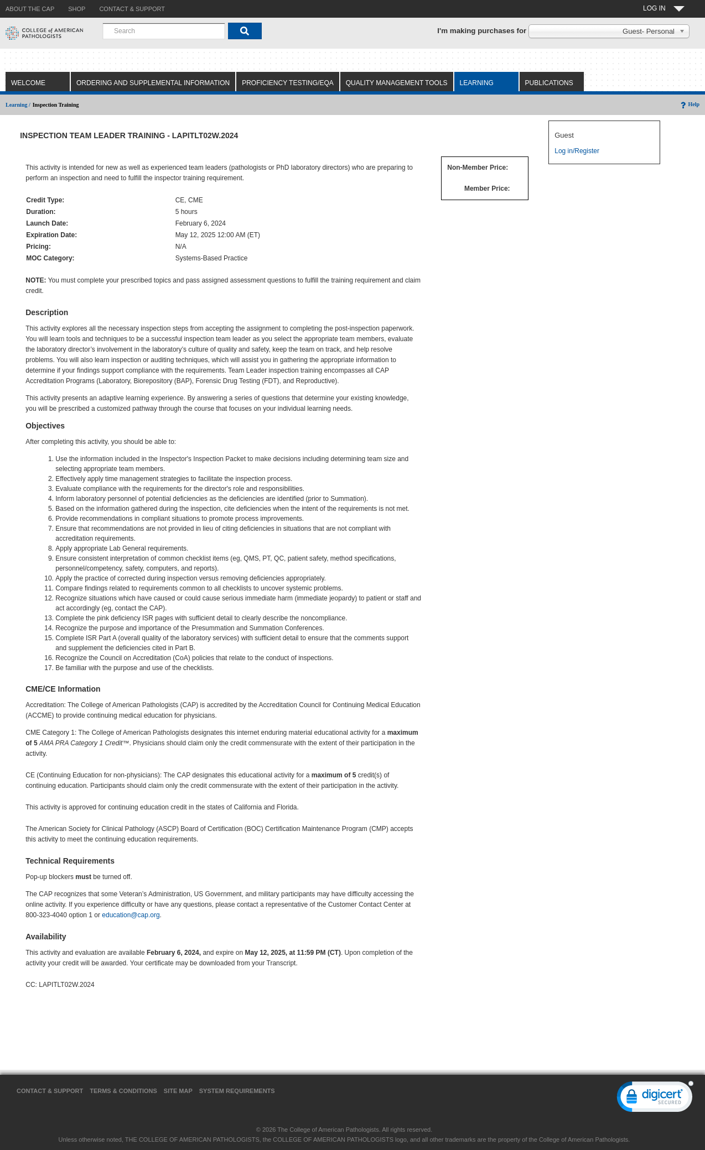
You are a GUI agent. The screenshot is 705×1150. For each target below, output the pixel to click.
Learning (477, 83)
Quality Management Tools (397, 83)
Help (689, 104)
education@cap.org (130, 915)
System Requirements (237, 1091)
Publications (549, 83)
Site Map (178, 1091)
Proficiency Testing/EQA (288, 83)
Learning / (18, 105)
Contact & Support (50, 1091)
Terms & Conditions (123, 1091)
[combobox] (163, 31)
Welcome (28, 83)
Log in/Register (576, 151)
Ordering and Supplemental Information (153, 83)
